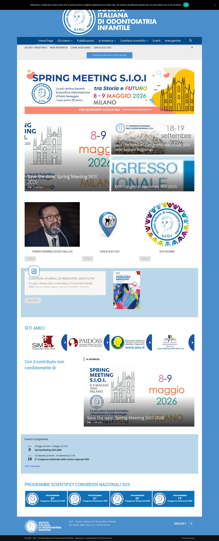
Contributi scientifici (134, 40)
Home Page (45, 40)
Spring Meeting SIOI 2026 (48, 450)
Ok (186, 5)
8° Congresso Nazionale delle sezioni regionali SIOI (62, 459)
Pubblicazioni (85, 40)
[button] (190, 40)
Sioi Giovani (167, 251)
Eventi (157, 40)
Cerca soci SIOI (102, 47)
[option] (52, 233)
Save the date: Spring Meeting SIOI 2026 (125, 418)
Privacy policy (188, 538)
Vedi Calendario (32, 466)
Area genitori (173, 40)
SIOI (30, 187)
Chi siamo (65, 40)
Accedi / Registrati (36, 47)
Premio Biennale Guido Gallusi (52, 251)
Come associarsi (80, 47)
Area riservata (59, 47)
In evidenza (107, 40)
